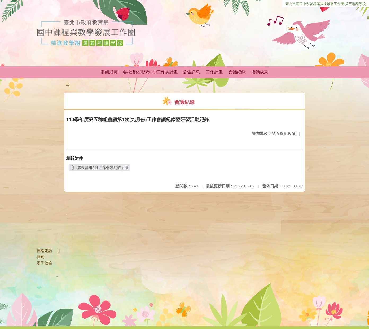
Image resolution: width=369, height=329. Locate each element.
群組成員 (109, 72)
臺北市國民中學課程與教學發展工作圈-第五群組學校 (325, 3)
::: (67, 84)
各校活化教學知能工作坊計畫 (150, 72)
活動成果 (259, 72)
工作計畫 (214, 72)
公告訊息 (191, 72)
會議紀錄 (237, 72)
